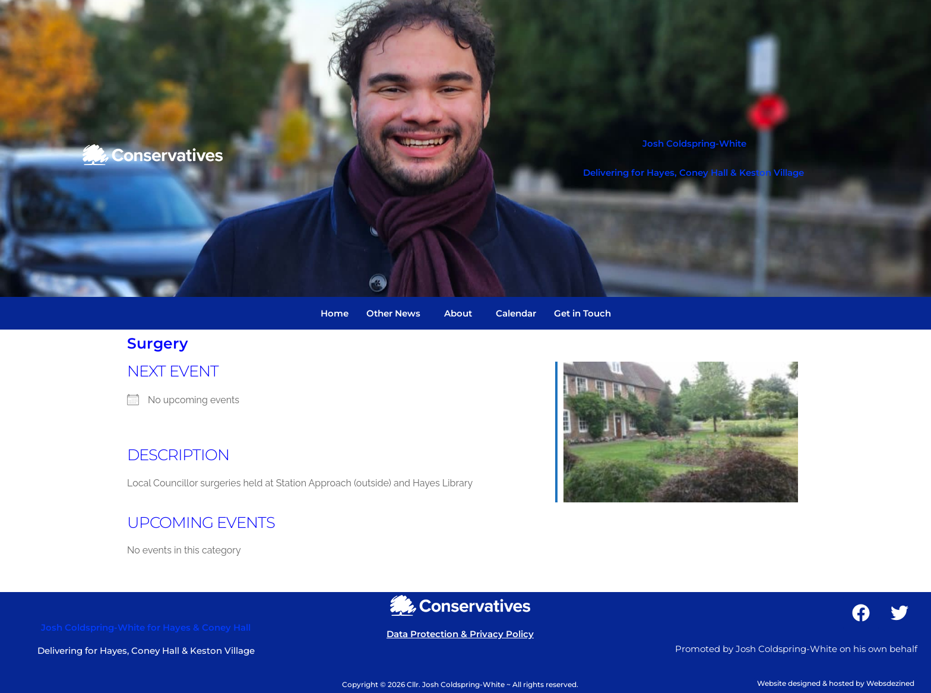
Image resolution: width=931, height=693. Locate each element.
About (458, 313)
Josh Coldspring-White (694, 143)
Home (335, 313)
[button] (396, 313)
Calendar (516, 313)
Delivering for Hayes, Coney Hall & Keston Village (693, 172)
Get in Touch (582, 313)
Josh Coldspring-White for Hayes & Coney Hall (146, 627)
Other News (393, 313)
